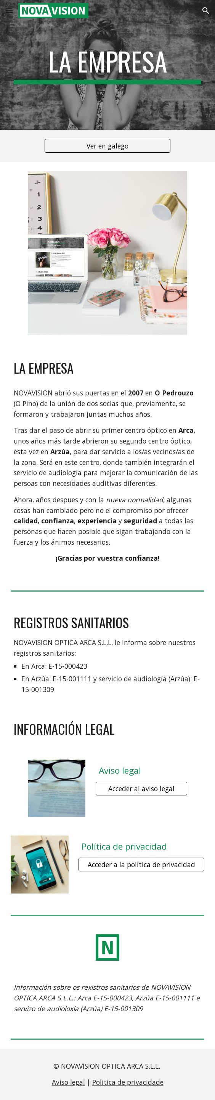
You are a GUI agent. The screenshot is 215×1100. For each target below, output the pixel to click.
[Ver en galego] (107, 146)
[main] (107, 64)
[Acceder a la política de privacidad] (141, 865)
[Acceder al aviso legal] (141, 788)
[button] (9, 10)
